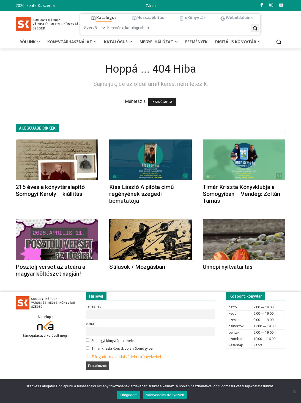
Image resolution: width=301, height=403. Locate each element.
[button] (104, 17)
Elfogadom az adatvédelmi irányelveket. (127, 356)
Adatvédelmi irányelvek (165, 395)
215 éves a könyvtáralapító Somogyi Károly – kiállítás (50, 190)
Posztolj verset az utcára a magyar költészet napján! (50, 270)
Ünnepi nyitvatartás (228, 267)
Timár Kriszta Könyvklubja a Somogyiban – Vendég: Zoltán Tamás (241, 194)
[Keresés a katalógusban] (178, 28)
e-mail (90, 323)
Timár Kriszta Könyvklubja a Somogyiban (120, 348)
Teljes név (93, 306)
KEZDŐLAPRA (162, 102)
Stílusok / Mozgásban (137, 267)
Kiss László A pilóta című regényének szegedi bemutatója (141, 194)
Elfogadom (128, 395)
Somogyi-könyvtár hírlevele (110, 340)
